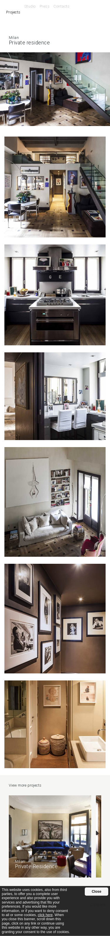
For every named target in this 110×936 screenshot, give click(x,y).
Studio (30, 6)
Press (45, 6)
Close (96, 892)
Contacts (61, 6)
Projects (13, 12)
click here (45, 915)
